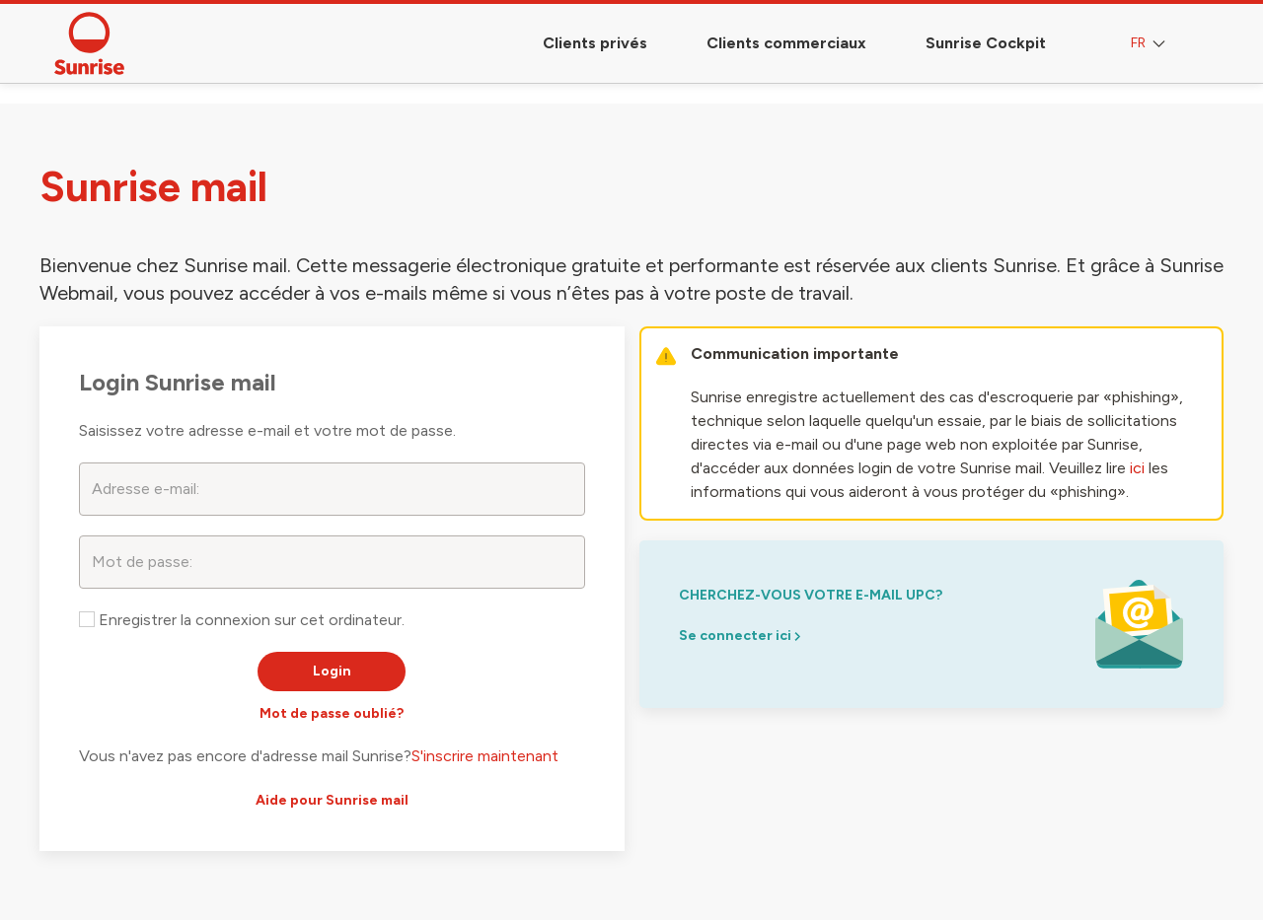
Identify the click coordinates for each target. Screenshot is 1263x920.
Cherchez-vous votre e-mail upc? (810, 595)
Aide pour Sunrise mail (332, 800)
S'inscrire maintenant (484, 755)
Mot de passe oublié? (332, 713)
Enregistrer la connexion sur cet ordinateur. (242, 619)
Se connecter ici (739, 635)
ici (1137, 468)
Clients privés (595, 43)
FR (1150, 44)
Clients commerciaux (786, 43)
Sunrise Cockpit (986, 43)
